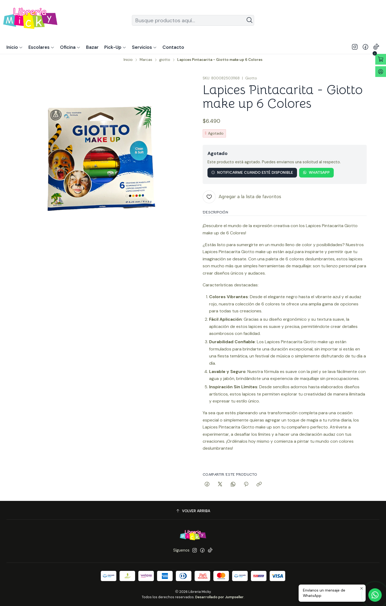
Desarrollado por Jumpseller (219, 597)
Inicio (128, 60)
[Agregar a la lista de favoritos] (242, 196)
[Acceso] (380, 71)
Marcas (146, 60)
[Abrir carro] (380, 59)
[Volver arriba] (193, 511)
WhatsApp (316, 172)
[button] (115, 47)
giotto (164, 60)
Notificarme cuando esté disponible (252, 172)
